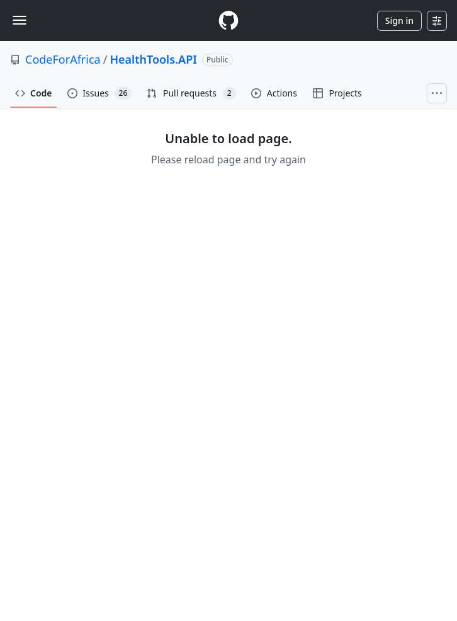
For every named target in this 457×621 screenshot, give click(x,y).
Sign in (399, 20)
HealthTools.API (153, 59)
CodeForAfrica (63, 59)
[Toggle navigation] (19, 20)
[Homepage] (228, 20)
